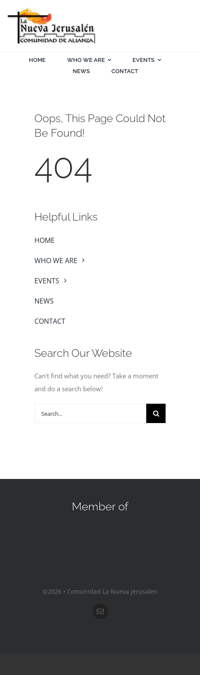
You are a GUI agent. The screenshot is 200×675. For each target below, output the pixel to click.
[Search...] (90, 413)
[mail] (100, 611)
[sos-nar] (100, 528)
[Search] (156, 413)
